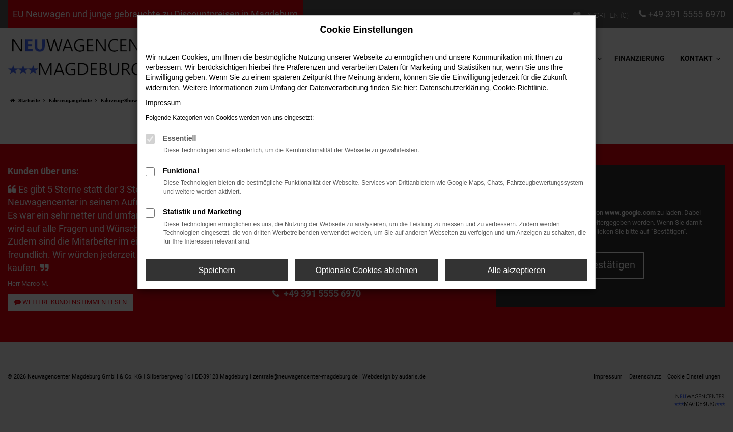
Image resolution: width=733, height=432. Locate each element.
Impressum (163, 103)
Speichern (217, 270)
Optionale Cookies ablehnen (366, 270)
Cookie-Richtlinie (519, 88)
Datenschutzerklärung (454, 88)
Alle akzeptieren (516, 270)
